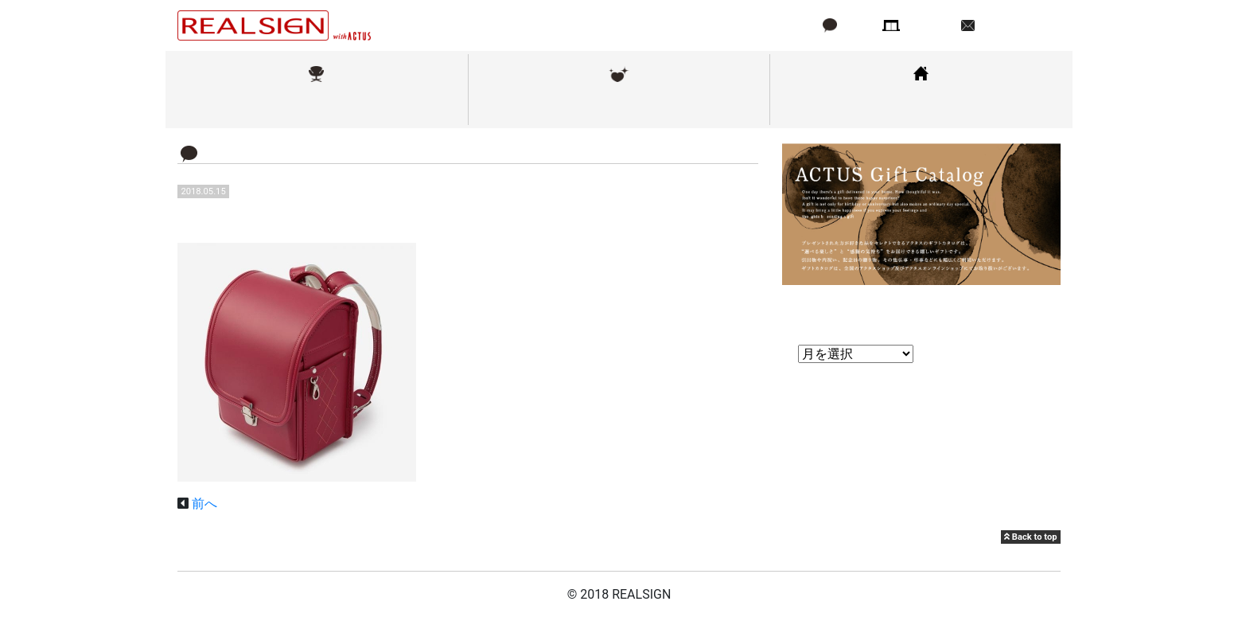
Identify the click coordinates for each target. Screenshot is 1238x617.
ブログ (857, 25)
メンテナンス (619, 106)
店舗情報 (929, 25)
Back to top (1030, 537)
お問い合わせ (1016, 25)
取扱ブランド (316, 106)
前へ (204, 503)
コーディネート (921, 106)
